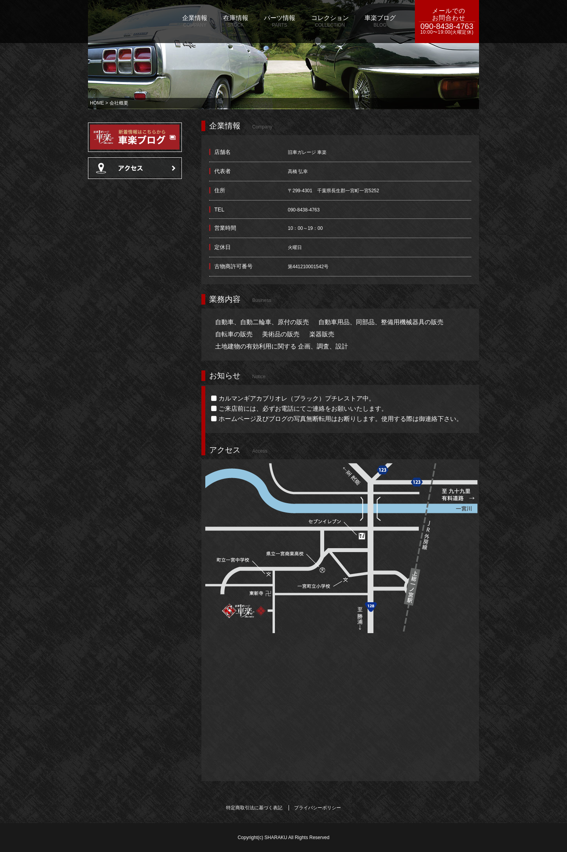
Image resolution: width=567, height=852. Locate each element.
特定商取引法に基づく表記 (254, 807)
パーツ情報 (279, 21)
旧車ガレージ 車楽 (129, 21)
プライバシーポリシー (317, 807)
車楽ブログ (380, 21)
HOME (97, 103)
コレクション (330, 21)
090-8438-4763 (447, 29)
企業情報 (194, 21)
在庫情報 (235, 21)
